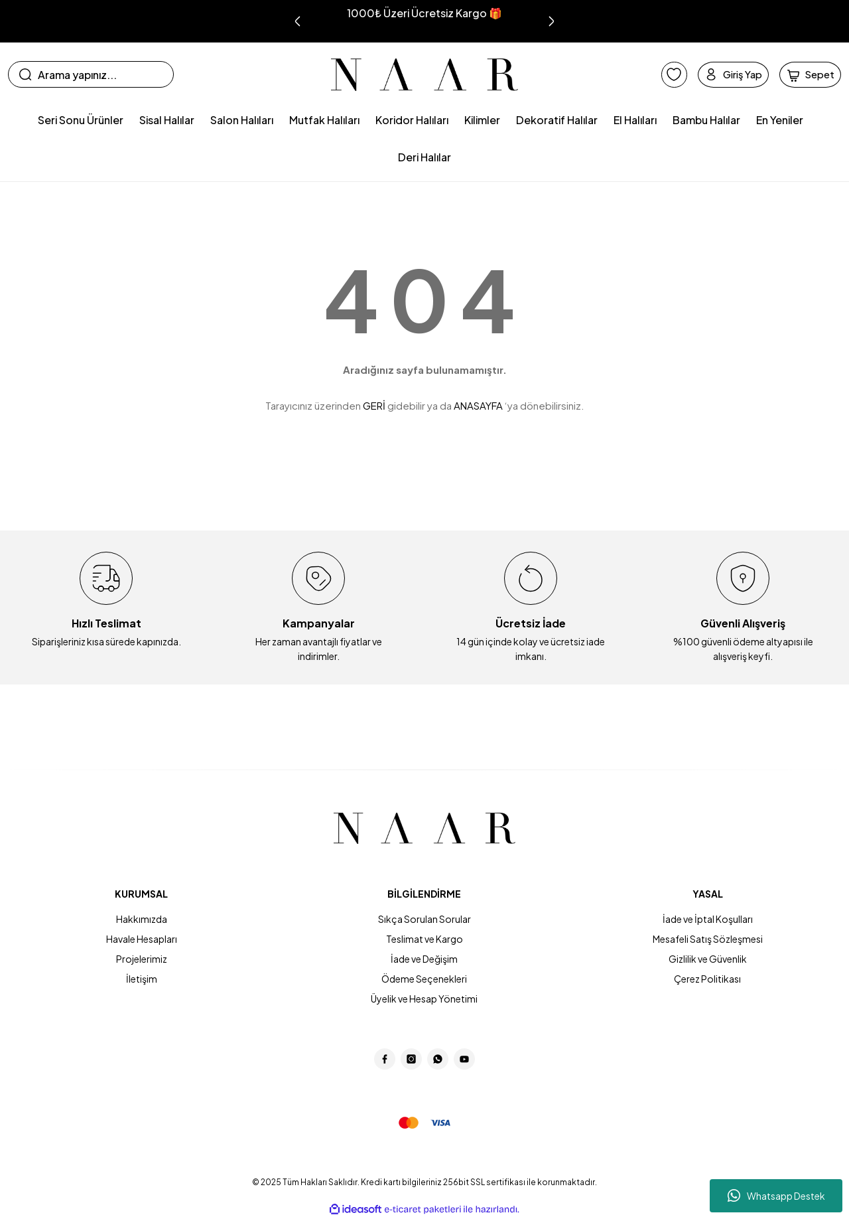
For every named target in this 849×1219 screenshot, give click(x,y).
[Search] (91, 74)
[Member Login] (716, 74)
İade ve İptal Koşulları (708, 919)
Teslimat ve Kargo (424, 939)
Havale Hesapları (141, 939)
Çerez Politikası (707, 979)
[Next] (551, 21)
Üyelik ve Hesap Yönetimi (424, 999)
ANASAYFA (478, 405)
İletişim (141, 979)
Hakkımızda (141, 919)
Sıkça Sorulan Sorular (424, 919)
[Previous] (297, 21)
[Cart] (805, 74)
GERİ (374, 405)
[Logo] (425, 74)
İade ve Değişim (424, 959)
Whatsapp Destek (776, 1195)
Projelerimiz (141, 959)
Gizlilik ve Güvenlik (708, 959)
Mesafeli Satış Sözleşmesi (708, 939)
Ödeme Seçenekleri (424, 979)
